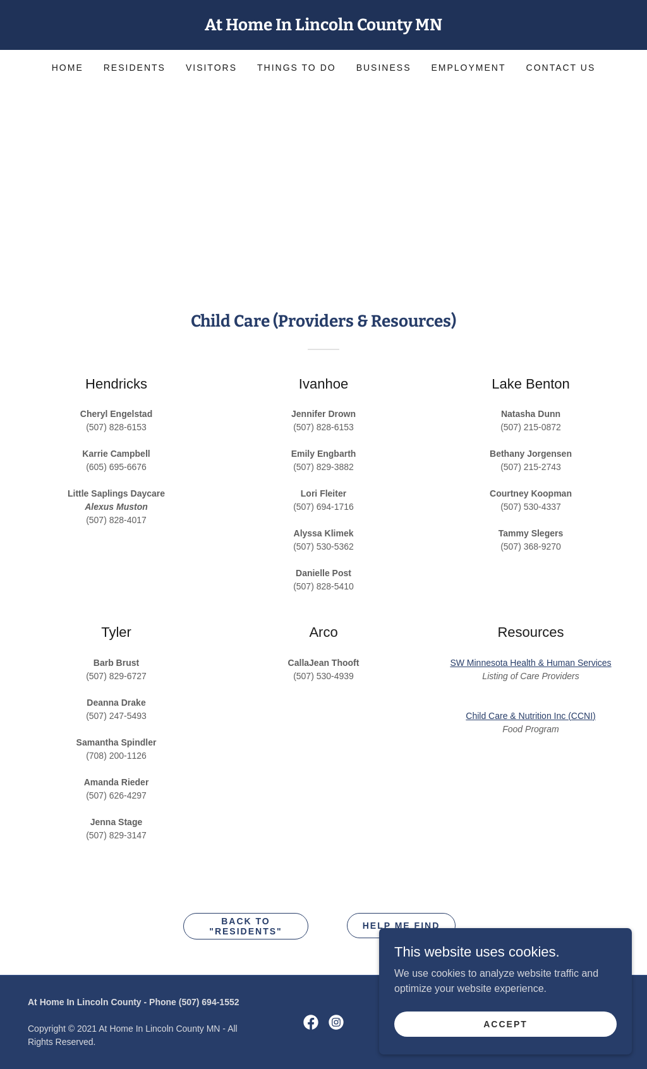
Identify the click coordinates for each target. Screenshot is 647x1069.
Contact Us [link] (561, 68)
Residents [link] (135, 68)
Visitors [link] (211, 68)
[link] (323, 26)
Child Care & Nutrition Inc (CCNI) (530, 716)
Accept (505, 1049)
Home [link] (67, 68)
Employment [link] (468, 68)
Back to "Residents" (245, 926)
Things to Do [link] (296, 68)
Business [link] (383, 68)
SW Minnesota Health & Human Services (530, 663)
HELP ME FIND (401, 926)
